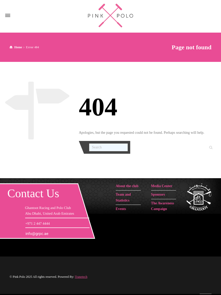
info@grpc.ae (36, 233)
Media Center (161, 186)
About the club (127, 186)
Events (121, 209)
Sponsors (158, 194)
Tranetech (81, 277)
